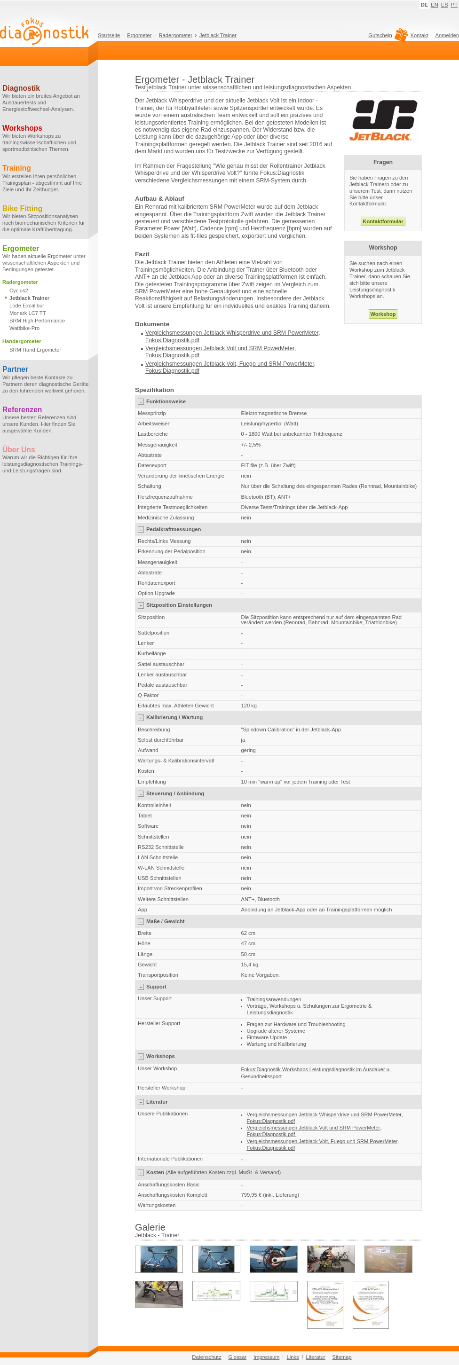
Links (292, 1357)
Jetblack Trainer (218, 35)
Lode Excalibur (26, 305)
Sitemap (342, 1357)
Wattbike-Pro (24, 328)
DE (424, 5)
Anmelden (447, 35)
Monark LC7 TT (27, 313)
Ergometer (139, 35)
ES (444, 5)
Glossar (238, 1357)
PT (454, 5)
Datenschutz (206, 1357)
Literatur (315, 1357)
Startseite (109, 35)
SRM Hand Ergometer (35, 350)
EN (434, 5)
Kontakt (419, 35)
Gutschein (386, 37)
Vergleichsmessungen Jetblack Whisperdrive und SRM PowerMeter (231, 332)
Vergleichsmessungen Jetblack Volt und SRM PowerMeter (219, 348)
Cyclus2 (18, 290)
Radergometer (176, 35)
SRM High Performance (37, 320)
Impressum (266, 1357)
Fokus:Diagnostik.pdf (172, 340)
